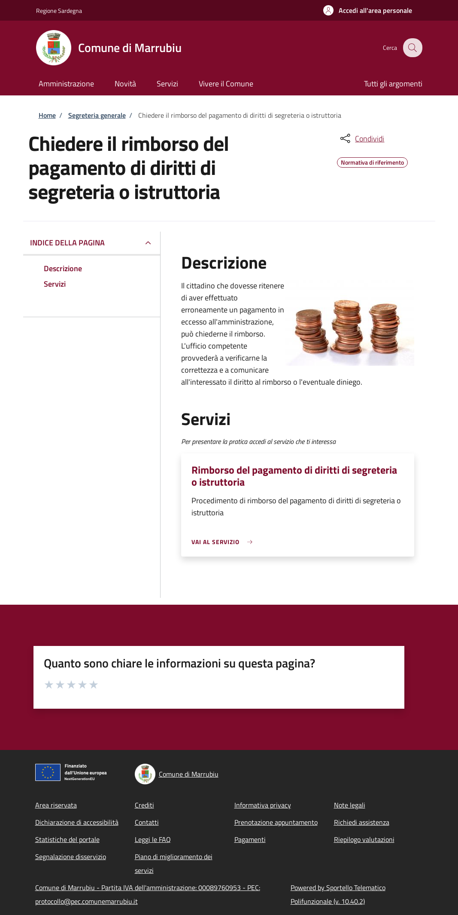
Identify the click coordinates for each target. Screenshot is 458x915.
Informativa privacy (262, 805)
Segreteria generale (97, 115)
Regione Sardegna (59, 10)
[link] (224, 541)
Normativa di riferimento (372, 161)
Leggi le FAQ (153, 839)
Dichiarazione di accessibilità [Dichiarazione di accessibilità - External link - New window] (76, 822)
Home (47, 115)
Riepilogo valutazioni (364, 839)
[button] (367, 10)
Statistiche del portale (67, 839)
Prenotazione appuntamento (276, 822)
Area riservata (56, 805)
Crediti (144, 805)
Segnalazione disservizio (70, 856)
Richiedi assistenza (361, 822)
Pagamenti (250, 839)
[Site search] (412, 47)
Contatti (147, 822)
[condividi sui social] (361, 138)
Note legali (349, 805)
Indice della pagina (67, 242)
